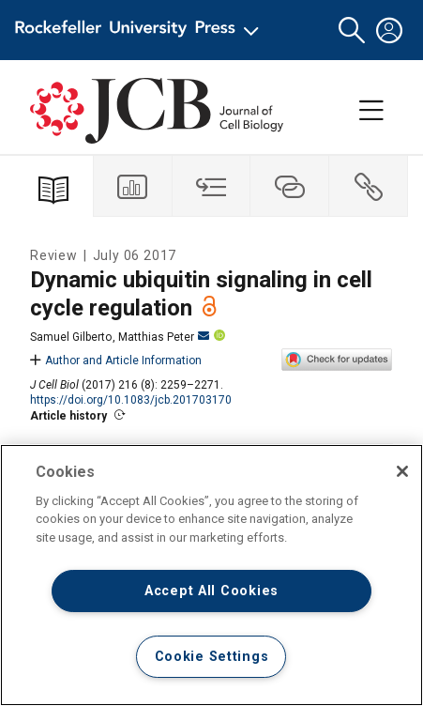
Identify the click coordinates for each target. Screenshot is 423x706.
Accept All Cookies (211, 591)
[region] (211, 575)
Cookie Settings (212, 657)
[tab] (133, 186)
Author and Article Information (116, 360)
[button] (352, 30)
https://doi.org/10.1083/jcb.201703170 (131, 400)
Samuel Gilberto (71, 337)
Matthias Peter (163, 337)
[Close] (402, 471)
